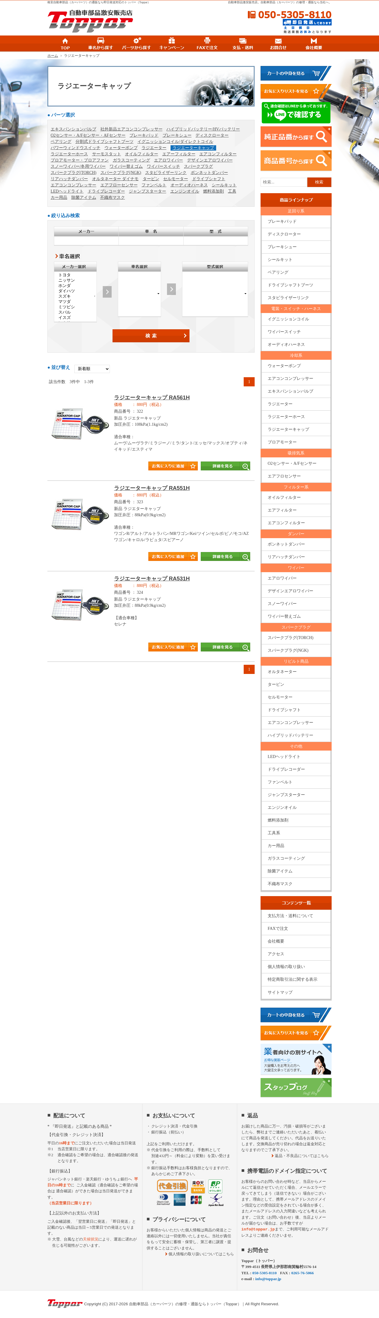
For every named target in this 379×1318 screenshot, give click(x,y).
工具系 (274, 833)
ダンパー (296, 534)
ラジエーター (154, 148)
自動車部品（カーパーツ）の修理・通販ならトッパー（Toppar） (185, 1304)
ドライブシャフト (208, 179)
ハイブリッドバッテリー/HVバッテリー (203, 129)
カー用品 (59, 197)
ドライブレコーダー (106, 191)
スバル (75, 312)
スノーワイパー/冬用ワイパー (78, 166)
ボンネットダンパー (209, 172)
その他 (296, 746)
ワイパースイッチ (163, 166)
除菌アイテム (83, 197)
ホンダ (75, 285)
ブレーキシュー (177, 135)
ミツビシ (75, 307)
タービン (151, 179)
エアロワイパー (168, 160)
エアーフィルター (178, 154)
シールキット (224, 185)
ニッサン (75, 280)
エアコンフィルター (218, 154)
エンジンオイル (184, 191)
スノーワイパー (282, 603)
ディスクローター (212, 135)
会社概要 (276, 941)
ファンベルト (154, 185)
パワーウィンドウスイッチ (75, 148)
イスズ (75, 317)
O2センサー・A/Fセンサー (292, 463)
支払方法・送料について (290, 916)
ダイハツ (75, 291)
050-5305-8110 (290, 15)
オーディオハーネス (189, 185)
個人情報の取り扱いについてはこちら (201, 1254)
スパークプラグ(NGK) (120, 172)
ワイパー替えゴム (126, 166)
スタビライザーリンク (166, 172)
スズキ (75, 296)
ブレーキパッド (143, 135)
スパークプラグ (198, 166)
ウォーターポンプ (121, 148)
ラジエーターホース (69, 154)
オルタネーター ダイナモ (115, 179)
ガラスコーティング (131, 160)
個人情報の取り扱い (286, 966)
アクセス (276, 954)
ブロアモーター (282, 442)
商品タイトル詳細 (151, 435)
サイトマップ (280, 992)
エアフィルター (282, 510)
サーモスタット (106, 154)
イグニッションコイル (288, 319)
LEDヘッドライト (67, 191)
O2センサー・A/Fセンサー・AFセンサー (88, 135)
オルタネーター (282, 672)
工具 (232, 191)
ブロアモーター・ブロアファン (80, 160)
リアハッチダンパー (69, 179)
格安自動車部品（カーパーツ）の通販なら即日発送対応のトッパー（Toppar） (98, 2)
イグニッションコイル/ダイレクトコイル (175, 141)
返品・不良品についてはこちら (302, 1156)
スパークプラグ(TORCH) (74, 172)
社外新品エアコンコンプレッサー (131, 129)
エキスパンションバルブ (73, 129)
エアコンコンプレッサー (73, 185)
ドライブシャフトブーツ (290, 285)
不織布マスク (112, 197)
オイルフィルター (141, 154)
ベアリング (61, 141)
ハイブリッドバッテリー (290, 735)
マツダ (75, 301)
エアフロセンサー (284, 476)
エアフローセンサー (119, 185)
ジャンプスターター (147, 191)
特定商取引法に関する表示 (292, 979)
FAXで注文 (278, 928)
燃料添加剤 (213, 191)
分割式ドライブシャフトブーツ (105, 141)
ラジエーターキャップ (193, 148)
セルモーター (175, 179)
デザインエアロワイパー (210, 160)
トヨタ (75, 275)
